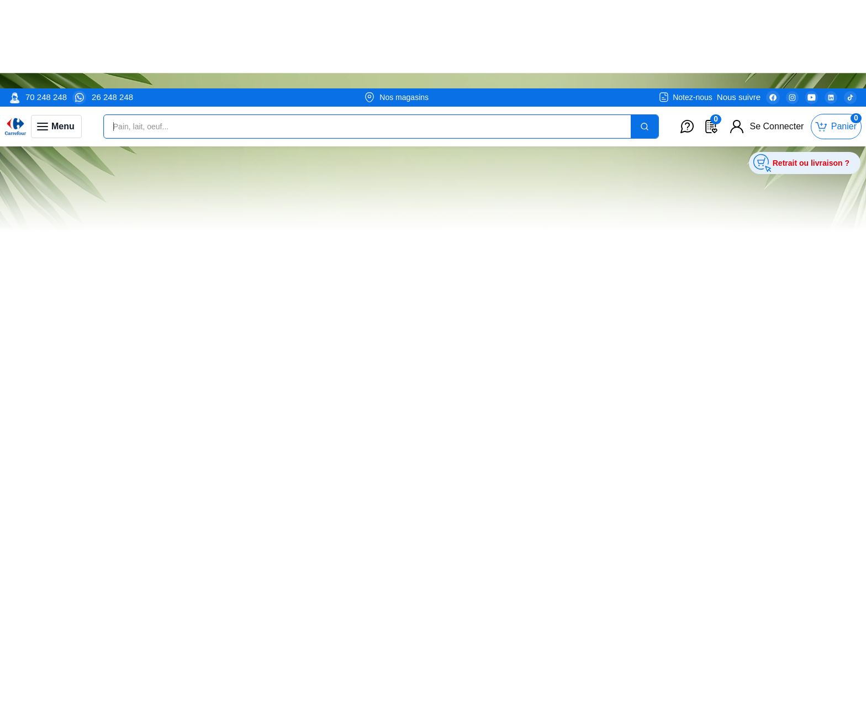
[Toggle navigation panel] (56, 38)
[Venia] (15, 38)
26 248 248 (112, 8)
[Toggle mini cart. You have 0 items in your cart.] (836, 38)
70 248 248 (46, 8)
